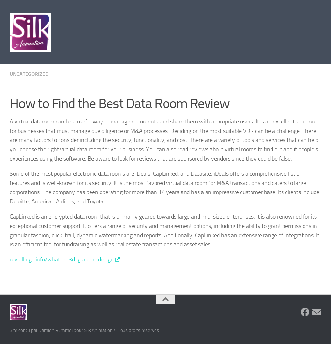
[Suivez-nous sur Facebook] (305, 312)
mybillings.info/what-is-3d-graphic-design (64, 259)
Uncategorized (29, 74)
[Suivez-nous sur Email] (316, 312)
